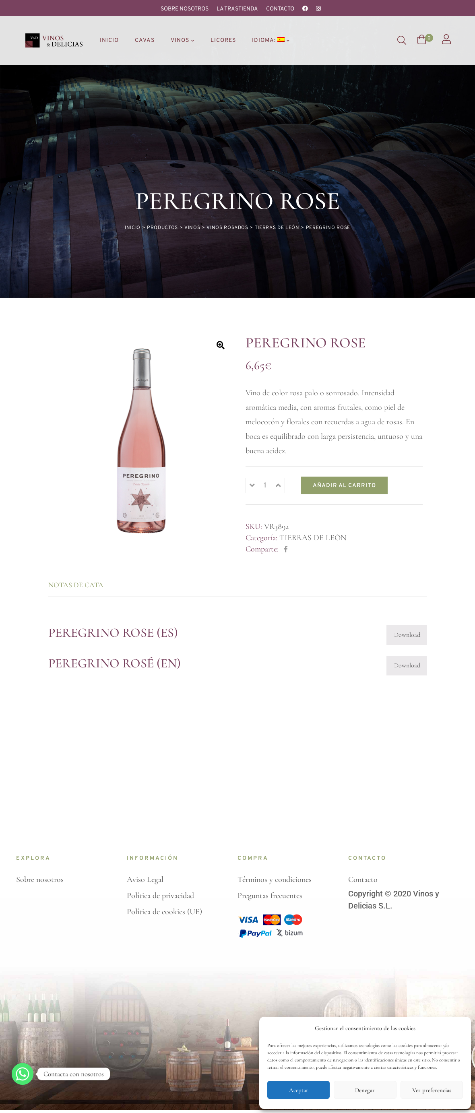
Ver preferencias (431, 1090)
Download (407, 571)
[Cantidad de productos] (265, 421)
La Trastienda (237, 9)
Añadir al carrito (344, 421)
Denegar (365, 1090)
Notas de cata (75, 520)
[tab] (83, 521)
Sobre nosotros (185, 9)
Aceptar (298, 1090)
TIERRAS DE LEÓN (313, 474)
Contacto (280, 9)
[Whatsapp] (22, 1074)
